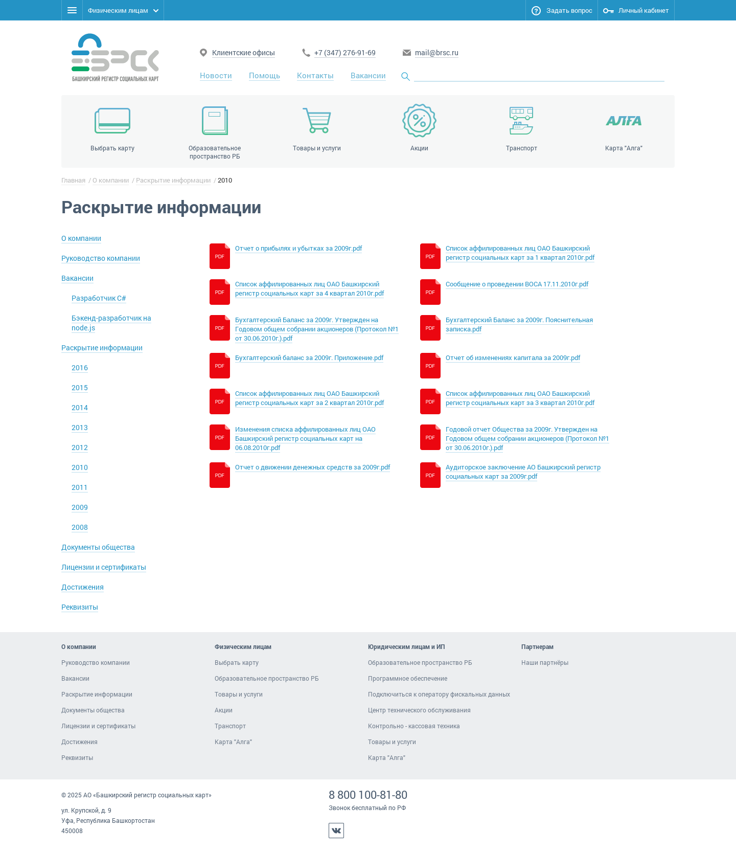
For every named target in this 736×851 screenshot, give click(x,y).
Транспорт (230, 726)
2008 (80, 527)
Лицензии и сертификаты (103, 567)
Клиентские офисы (243, 52)
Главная (73, 180)
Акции (224, 710)
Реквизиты (79, 607)
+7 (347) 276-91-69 (345, 52)
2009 (80, 507)
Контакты (315, 75)
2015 (80, 387)
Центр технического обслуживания (419, 710)
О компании (111, 180)
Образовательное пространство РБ (267, 678)
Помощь (264, 75)
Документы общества (98, 547)
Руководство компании (100, 258)
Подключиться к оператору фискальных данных (439, 694)
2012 (80, 447)
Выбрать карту (237, 662)
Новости (216, 75)
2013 (80, 427)
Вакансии (368, 75)
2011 (80, 487)
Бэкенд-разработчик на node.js (111, 322)
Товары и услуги (239, 694)
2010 (80, 467)
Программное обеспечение (407, 678)
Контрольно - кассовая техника (414, 726)
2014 (80, 407)
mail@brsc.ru (436, 52)
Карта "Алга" (233, 741)
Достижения (82, 587)
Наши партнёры (544, 662)
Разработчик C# (99, 298)
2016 (80, 367)
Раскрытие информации (173, 180)
